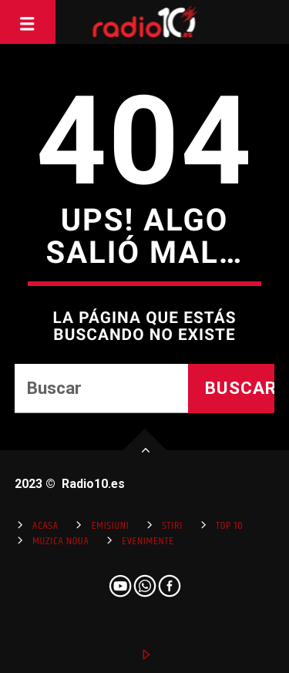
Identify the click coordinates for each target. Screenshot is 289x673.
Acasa (45, 525)
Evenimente (147, 541)
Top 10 (229, 525)
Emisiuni (110, 525)
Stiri (172, 525)
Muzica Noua (60, 541)
